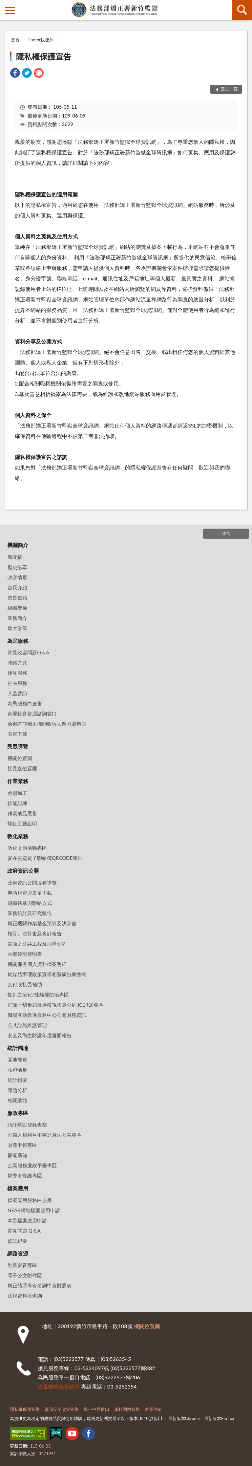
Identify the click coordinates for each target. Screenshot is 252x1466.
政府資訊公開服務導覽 (32, 883)
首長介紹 (17, 587)
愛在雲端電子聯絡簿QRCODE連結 (45, 858)
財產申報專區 (22, 1145)
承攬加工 (17, 793)
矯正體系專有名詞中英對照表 (40, 1285)
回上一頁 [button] (229, 89)
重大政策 (17, 628)
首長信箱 (17, 598)
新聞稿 (15, 557)
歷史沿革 (17, 567)
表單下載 (17, 734)
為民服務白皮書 (25, 703)
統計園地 (17, 1048)
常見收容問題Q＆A (28, 652)
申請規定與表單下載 (30, 893)
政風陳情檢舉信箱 (59, 1386)
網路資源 (17, 1253)
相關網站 (17, 1100)
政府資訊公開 (23, 870)
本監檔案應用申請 (27, 1220)
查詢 (242, 10)
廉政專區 (17, 1113)
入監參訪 (17, 693)
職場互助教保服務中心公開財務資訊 (47, 1015)
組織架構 (17, 608)
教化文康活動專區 (27, 848)
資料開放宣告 (127, 1409)
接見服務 (17, 673)
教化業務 (17, 836)
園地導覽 (17, 1059)
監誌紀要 (17, 1241)
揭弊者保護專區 (25, 1175)
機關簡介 (17, 545)
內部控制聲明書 (25, 954)
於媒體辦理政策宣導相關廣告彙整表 (47, 974)
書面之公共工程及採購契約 (37, 944)
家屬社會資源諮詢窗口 (32, 713)
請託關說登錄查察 (27, 1124)
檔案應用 (17, 1188)
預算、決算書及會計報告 (35, 933)
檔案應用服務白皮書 (30, 1200)
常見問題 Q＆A (24, 1231)
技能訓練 (17, 803)
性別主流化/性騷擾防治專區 (38, 994)
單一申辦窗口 (96, 1409)
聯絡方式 (17, 663)
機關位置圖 (20, 758)
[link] (15, 73)
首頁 (15, 39)
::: (5, 5)
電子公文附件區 (25, 1275)
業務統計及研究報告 (30, 913)
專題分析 (17, 1090)
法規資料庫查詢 (25, 1296)
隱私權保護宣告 (43, 56)
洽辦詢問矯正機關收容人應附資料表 (47, 724)
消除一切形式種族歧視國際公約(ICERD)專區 (55, 1005)
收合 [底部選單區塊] (226, 533)
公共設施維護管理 (27, 1025)
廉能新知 (17, 1155)
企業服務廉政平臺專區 (32, 1165)
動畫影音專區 (22, 1265)
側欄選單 (10, 10)
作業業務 (17, 781)
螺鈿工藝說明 (22, 823)
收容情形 (17, 577)
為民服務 (17, 641)
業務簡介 (17, 618)
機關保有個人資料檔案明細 (37, 964)
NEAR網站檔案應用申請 (34, 1210)
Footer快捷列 (40, 39)
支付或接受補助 (25, 984)
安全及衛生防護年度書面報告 (40, 1035)
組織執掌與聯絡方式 (30, 903)
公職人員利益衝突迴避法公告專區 (44, 1135)
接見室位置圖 (22, 768)
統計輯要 (17, 1080)
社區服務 (17, 683)
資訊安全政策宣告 (62, 1409)
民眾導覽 (17, 746)
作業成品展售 (22, 813)
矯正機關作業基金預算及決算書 (42, 923)
